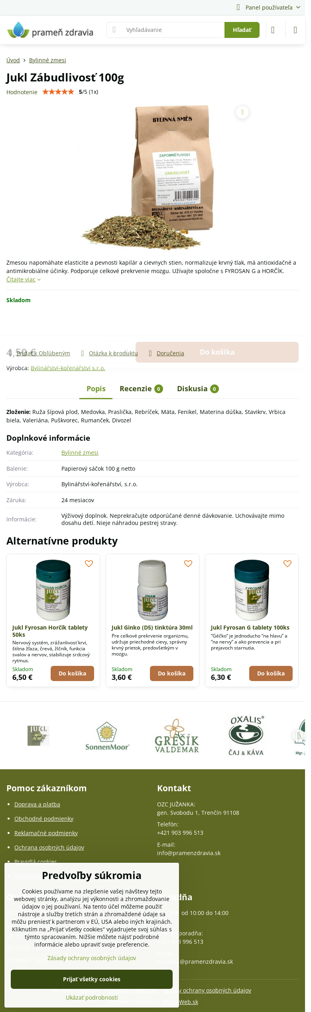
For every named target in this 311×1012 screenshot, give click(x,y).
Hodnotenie (21, 92)
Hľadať (242, 30)
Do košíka (217, 326)
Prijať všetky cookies (91, 979)
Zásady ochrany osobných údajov (207, 990)
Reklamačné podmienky (46, 833)
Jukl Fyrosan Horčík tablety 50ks (50, 631)
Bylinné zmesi (79, 452)
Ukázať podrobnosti (92, 997)
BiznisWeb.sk (180, 1002)
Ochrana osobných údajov (49, 847)
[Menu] (295, 30)
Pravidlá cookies (35, 861)
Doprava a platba (37, 804)
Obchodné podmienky (43, 818)
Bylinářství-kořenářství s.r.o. (68, 368)
